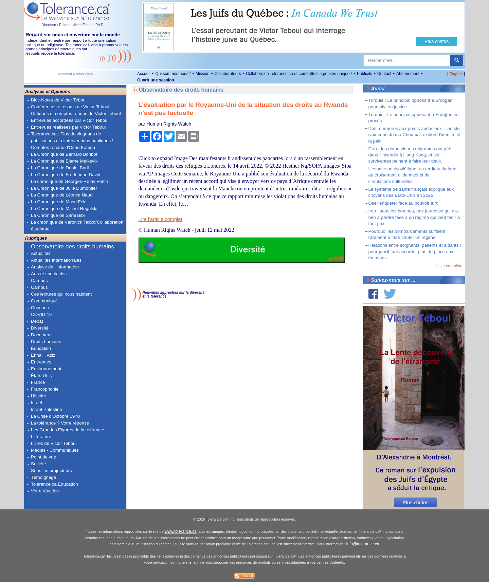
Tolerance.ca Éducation (54, 484)
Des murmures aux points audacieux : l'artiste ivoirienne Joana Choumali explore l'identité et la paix (414, 134)
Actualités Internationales (56, 260)
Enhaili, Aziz (43, 355)
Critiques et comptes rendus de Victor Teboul (76, 113)
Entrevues (41, 361)
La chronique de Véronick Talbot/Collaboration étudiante (77, 225)
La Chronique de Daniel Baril (60, 167)
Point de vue (43, 456)
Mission (203, 73)
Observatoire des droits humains (72, 246)
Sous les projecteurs (51, 470)
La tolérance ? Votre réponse (60, 423)
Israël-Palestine (46, 409)
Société (38, 463)
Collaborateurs (227, 73)
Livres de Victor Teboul (53, 443)
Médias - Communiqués (55, 450)
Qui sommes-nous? (173, 73)
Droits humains (46, 341)
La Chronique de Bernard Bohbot (64, 154)
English (456, 74)
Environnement (46, 368)
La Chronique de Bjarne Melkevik (64, 161)
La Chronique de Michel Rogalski (64, 208)
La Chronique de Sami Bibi (58, 215)
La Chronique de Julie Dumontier (64, 188)
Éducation (41, 348)
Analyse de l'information (55, 266)
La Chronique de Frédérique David (66, 174)
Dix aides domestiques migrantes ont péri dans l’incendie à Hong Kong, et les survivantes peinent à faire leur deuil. (409, 155)
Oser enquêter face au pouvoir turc (403, 203)
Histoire (38, 395)
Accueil (143, 73)
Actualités (41, 253)
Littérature (41, 436)
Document (41, 334)
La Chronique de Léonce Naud (62, 195)
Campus (39, 280)
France (38, 382)
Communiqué (44, 300)
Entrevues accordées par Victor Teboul (69, 120)
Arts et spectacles (49, 273)
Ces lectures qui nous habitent (61, 294)
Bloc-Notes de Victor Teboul (59, 99)
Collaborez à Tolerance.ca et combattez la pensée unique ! (299, 73)
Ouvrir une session (155, 80)
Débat (37, 321)
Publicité (364, 73)
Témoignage (43, 477)
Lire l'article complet (160, 219)
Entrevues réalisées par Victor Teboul (68, 127)
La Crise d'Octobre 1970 (55, 416)
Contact (384, 73)
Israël (36, 402)
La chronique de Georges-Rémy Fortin (69, 181)
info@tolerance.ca (362, 544)
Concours (40, 307)
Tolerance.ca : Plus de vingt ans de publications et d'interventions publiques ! (72, 137)
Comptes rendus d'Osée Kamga (63, 147)
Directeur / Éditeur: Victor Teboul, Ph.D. (73, 25)
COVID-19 (41, 314)
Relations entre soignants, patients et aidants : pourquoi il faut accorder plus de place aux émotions (414, 251)
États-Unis (41, 375)
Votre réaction (45, 490)
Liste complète (449, 266)
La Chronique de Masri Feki (59, 201)
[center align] (457, 60)
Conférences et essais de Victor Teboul (70, 106)
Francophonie (45, 389)
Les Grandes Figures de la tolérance (67, 429)
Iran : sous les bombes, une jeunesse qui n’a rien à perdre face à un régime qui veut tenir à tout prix (414, 217)
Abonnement (407, 73)
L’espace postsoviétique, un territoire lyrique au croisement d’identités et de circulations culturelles (412, 175)
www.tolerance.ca (181, 531)
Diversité (40, 328)
